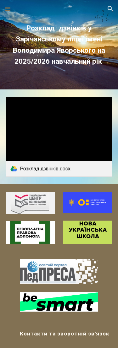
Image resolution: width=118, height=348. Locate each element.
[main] (59, 44)
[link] (59, 136)
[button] (7, 8)
